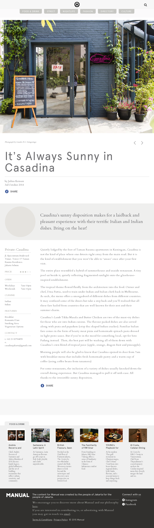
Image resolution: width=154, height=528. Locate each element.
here (35, 506)
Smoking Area (12, 323)
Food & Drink (30, 12)
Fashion (88, 12)
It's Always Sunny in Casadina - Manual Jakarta (77, 5)
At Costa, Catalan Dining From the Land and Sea (137, 449)
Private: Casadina (17, 249)
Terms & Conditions (42, 519)
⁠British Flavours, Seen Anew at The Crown (64, 449)
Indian (8, 301)
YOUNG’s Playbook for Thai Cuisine (112, 448)
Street (51, 12)
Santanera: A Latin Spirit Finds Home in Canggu (40, 449)
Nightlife (69, 12)
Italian (8, 304)
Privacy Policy (61, 519)
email (67, 514)
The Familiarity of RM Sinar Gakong (89, 448)
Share (14, 191)
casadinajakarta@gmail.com (18, 345)
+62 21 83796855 (15, 338)
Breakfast (9, 316)
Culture (126, 12)
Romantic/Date (12, 320)
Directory (107, 12)
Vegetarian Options (14, 326)
